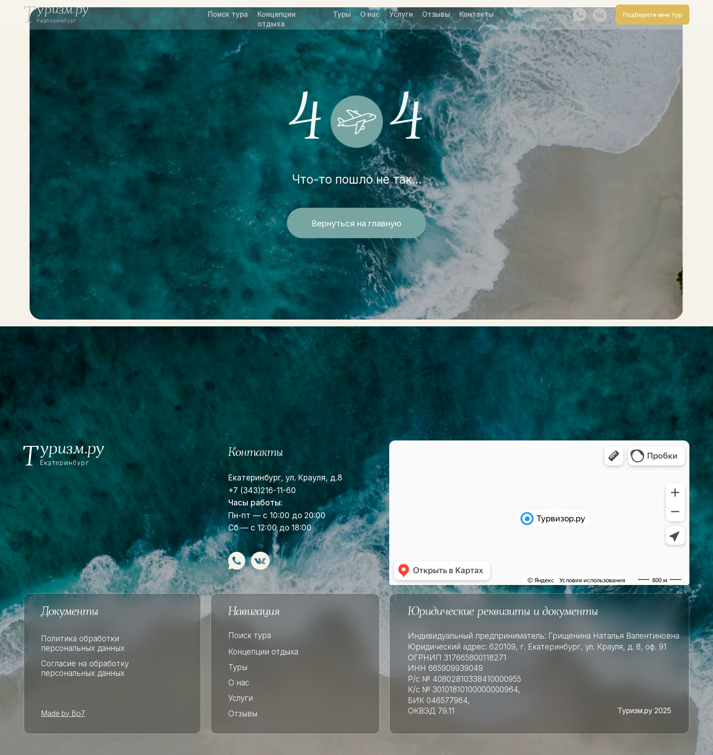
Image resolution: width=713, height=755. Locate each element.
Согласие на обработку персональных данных (85, 668)
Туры (342, 14)
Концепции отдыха (276, 19)
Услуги (401, 14)
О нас (370, 14)
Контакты (476, 14)
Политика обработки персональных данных (83, 643)
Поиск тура (228, 14)
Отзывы (436, 14)
